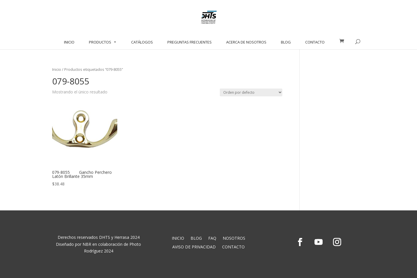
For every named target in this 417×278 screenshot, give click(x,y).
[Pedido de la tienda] (251, 92)
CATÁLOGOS (142, 42)
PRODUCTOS (103, 42)
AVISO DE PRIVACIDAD (194, 247)
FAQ (212, 238)
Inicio (56, 69)
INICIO (69, 42)
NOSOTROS (234, 238)
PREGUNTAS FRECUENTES (189, 42)
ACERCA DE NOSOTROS (246, 42)
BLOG (286, 42)
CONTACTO (315, 42)
